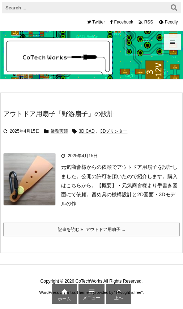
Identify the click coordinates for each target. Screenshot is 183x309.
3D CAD (87, 131)
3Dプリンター (113, 131)
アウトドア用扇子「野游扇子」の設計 (58, 113)
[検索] (174, 7)
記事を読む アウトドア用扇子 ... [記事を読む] (91, 229)
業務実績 (59, 131)
